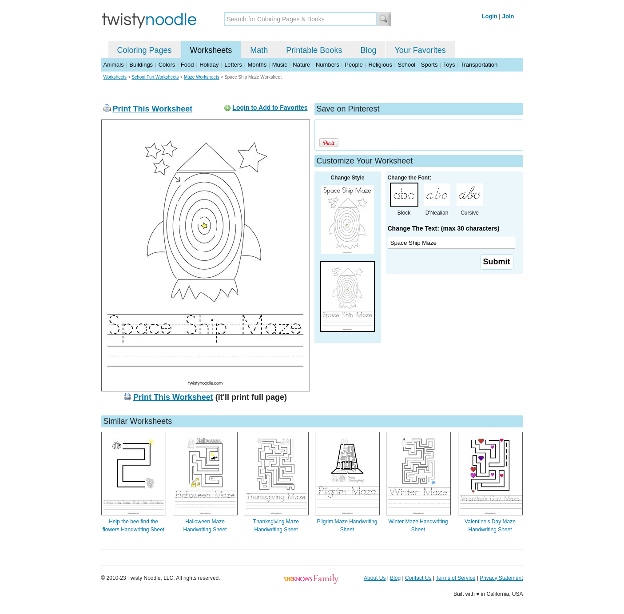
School (407, 64)
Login (489, 16)
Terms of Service (455, 578)
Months (257, 64)
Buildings (141, 64)
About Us (375, 578)
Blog (368, 50)
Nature (301, 64)
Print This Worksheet (153, 108)
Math (259, 50)
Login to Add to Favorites (269, 107)
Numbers (327, 64)
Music (279, 64)
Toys (449, 64)
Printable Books (314, 50)
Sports (429, 64)
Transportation (479, 64)
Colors (167, 64)
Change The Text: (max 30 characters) (444, 228)
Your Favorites (419, 50)
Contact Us (418, 578)
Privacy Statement (501, 578)
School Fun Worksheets (155, 77)
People (353, 64)
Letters (233, 64)
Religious (380, 64)
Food (187, 64)
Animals (113, 64)
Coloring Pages (144, 50)
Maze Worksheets (201, 77)
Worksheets (211, 50)
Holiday (209, 64)
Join (508, 16)
